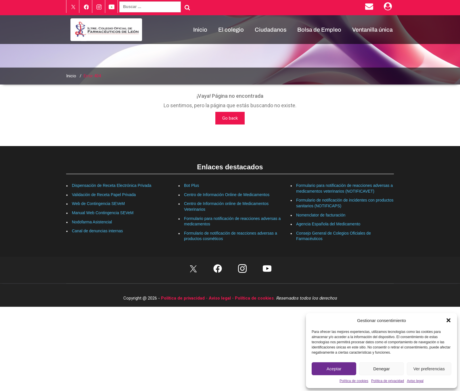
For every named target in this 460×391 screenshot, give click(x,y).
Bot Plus (191, 185)
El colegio (231, 29)
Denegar (381, 368)
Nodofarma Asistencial (92, 222)
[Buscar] (187, 7)
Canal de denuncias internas (97, 231)
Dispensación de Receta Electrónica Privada (111, 185)
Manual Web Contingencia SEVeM (103, 212)
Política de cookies (354, 381)
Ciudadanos (270, 29)
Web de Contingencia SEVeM (98, 203)
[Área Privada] (389, 7)
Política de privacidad (387, 381)
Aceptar (334, 368)
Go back (230, 118)
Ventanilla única (372, 29)
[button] (448, 320)
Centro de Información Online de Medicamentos (226, 194)
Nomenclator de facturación (320, 215)
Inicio (200, 29)
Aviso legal (415, 381)
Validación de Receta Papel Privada (104, 194)
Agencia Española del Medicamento (328, 224)
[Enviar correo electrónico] (370, 7)
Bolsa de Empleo (319, 29)
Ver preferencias (429, 368)
